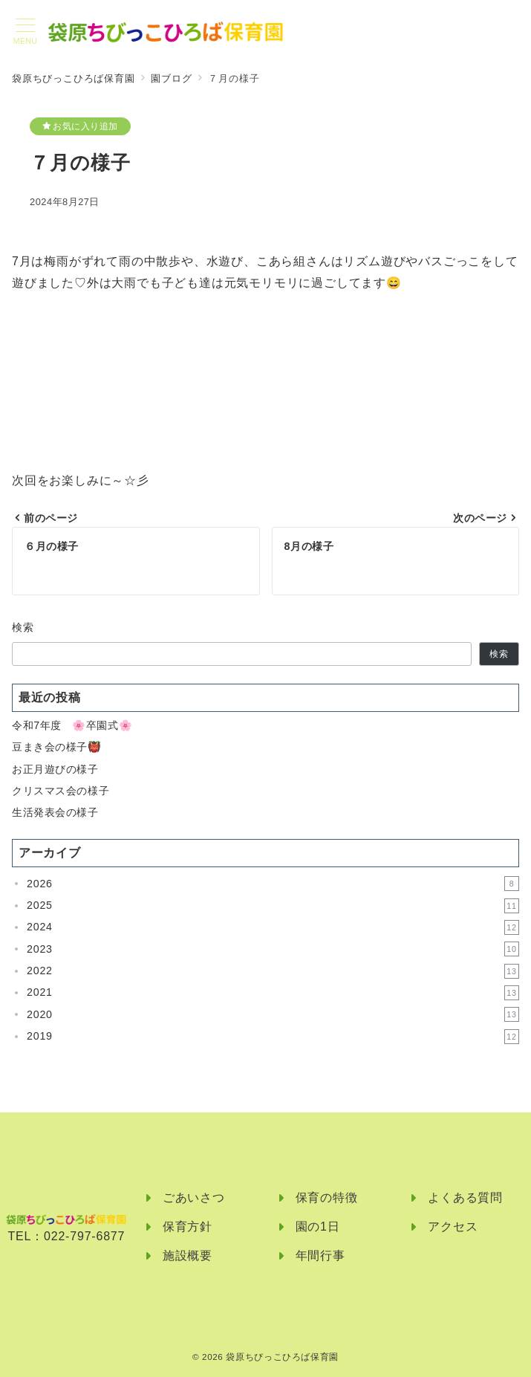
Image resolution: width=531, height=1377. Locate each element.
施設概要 (187, 1255)
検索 (23, 627)
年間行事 (320, 1255)
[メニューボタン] (25, 32)
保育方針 (187, 1226)
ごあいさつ (194, 1197)
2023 (273, 949)
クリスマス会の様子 (60, 791)
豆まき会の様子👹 (57, 747)
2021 (273, 992)
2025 (273, 905)
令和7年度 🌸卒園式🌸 (72, 725)
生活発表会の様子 (55, 812)
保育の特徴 (327, 1197)
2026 (273, 883)
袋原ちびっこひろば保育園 (282, 1356)
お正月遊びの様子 (55, 769)
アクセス (453, 1226)
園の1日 (318, 1226)
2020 (273, 1014)
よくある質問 (465, 1197)
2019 (273, 1036)
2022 (273, 971)
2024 (273, 927)
